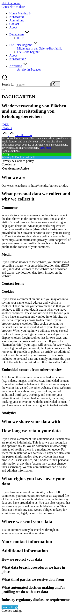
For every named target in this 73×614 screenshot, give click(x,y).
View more (46, 147)
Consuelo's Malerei (14, 6)
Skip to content (11, 3)
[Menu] (3, 89)
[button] (55, 84)
